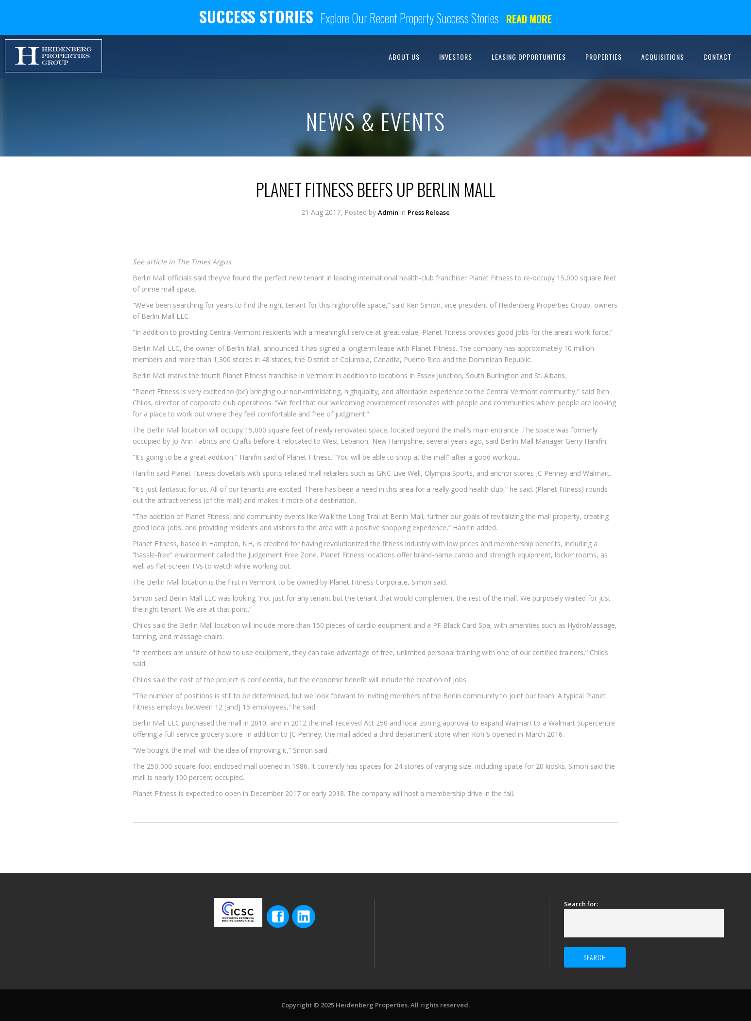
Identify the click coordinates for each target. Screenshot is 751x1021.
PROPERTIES (603, 57)
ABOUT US (404, 57)
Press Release (429, 212)
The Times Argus (204, 261)
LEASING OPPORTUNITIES (529, 57)
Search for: (581, 904)
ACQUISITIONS (662, 57)
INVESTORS (455, 57)
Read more (529, 19)
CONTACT (717, 57)
